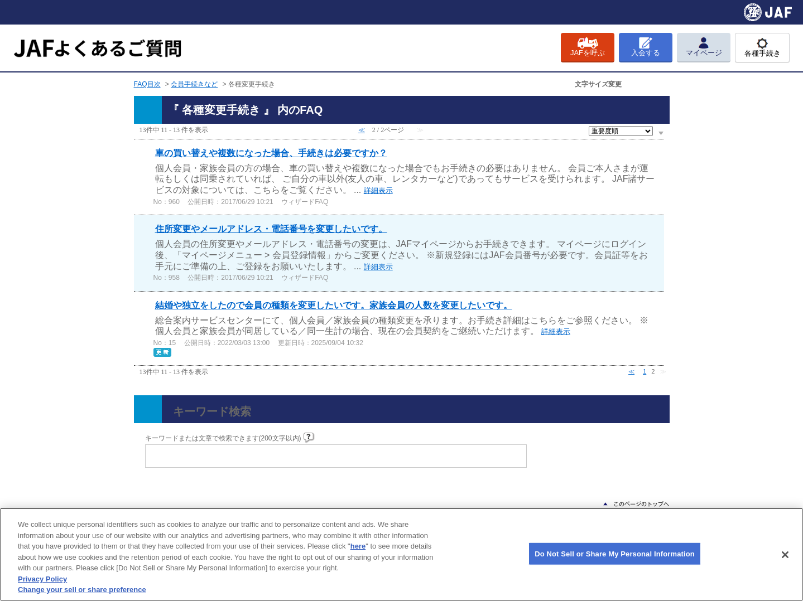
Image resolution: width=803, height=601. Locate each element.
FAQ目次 (147, 84)
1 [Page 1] (644, 371)
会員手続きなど (194, 84)
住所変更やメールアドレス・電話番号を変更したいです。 (271, 229)
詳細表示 (378, 190)
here (358, 546)
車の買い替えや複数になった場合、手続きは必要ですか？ (271, 153)
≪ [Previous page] (631, 371)
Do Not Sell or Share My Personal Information (615, 553)
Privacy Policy (42, 579)
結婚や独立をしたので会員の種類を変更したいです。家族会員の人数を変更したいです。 (333, 305)
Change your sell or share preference (82, 589)
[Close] (785, 554)
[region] (401, 554)
